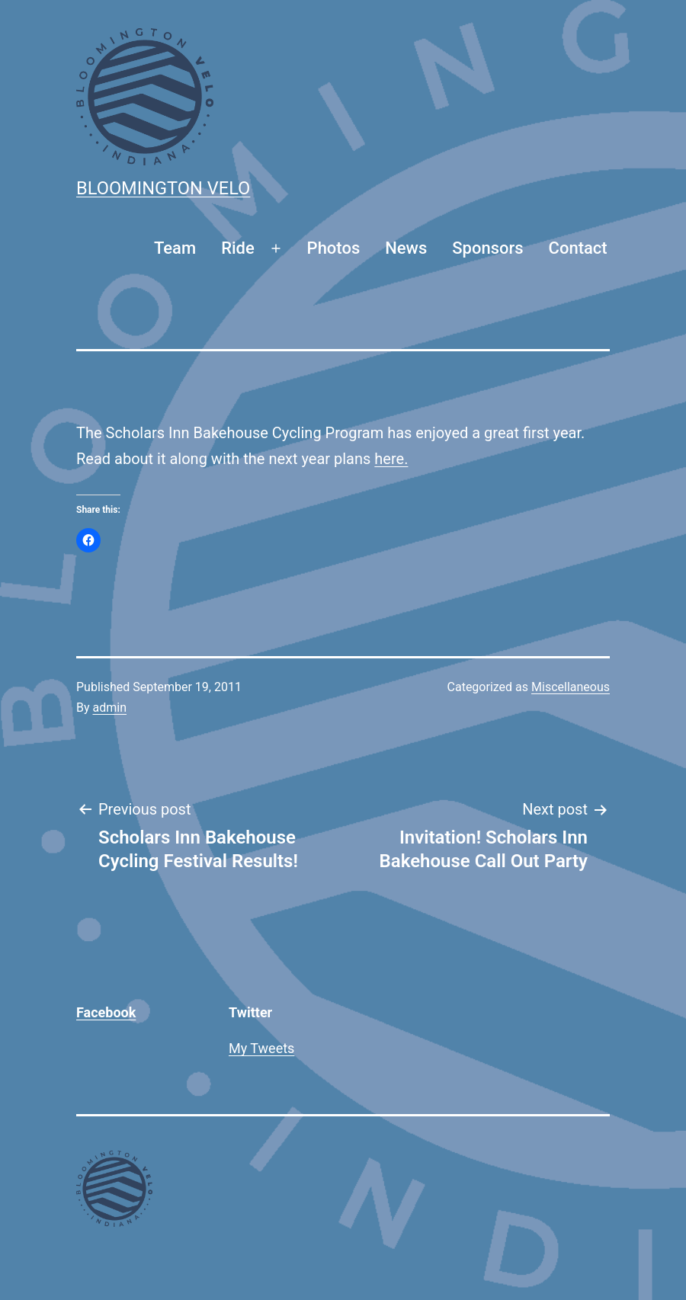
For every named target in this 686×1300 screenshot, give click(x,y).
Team (175, 248)
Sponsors (487, 248)
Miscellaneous (570, 687)
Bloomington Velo (163, 188)
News (406, 248)
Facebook (106, 1012)
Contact (578, 248)
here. (391, 459)
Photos (334, 248)
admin (110, 707)
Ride (238, 248)
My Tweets (261, 1048)
